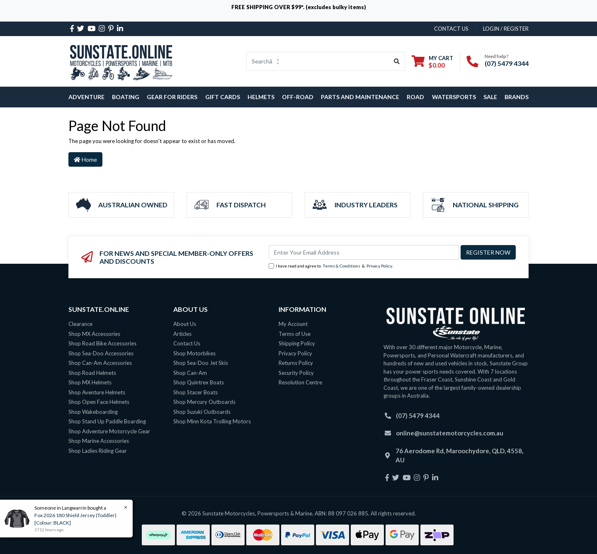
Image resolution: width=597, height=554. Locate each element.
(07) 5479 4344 (507, 63)
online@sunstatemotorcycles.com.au (449, 433)
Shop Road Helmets (92, 372)
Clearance (80, 324)
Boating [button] (125, 96)
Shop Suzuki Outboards (202, 411)
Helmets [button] (261, 96)
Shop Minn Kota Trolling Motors (212, 421)
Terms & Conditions (341, 265)
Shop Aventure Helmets (96, 392)
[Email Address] (364, 252)
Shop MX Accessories (94, 333)
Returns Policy (296, 363)
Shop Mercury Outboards (204, 401)
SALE (490, 96)
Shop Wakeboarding (93, 411)
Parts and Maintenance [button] (360, 96)
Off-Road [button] (297, 96)
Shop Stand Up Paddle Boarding (107, 421)
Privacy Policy (379, 265)
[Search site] (397, 61)
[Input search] (317, 61)
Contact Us (186, 343)
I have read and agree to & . (331, 266)
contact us (451, 28)
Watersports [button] (454, 96)
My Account (293, 324)
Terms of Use (295, 333)
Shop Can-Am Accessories (100, 363)
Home (85, 159)
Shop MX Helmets (90, 382)
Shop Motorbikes (194, 353)
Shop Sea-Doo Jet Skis (200, 363)
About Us (184, 324)
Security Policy (296, 372)
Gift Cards (222, 96)
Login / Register (506, 28)
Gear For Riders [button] (172, 96)
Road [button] (415, 96)
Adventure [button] (86, 96)
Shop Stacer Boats (195, 392)
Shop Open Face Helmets (98, 401)
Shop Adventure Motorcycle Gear (109, 431)
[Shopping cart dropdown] (432, 61)
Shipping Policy (297, 343)
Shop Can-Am (190, 372)
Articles (182, 333)
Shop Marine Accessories (98, 440)
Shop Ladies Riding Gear (97, 450)
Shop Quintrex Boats (198, 382)
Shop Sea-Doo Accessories (100, 353)
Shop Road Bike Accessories (102, 343)
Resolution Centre (300, 382)
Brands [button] (517, 96)
